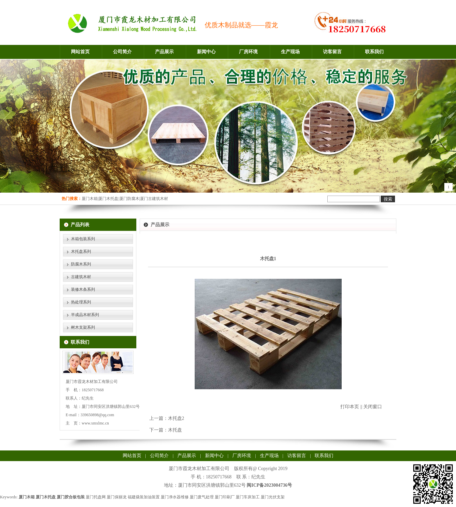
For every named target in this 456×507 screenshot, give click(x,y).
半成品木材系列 (85, 314)
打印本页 (349, 406)
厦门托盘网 (96, 497)
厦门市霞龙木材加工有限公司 (199, 468)
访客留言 (332, 51)
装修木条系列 (83, 289)
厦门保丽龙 (117, 497)
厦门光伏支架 (273, 497)
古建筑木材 (81, 276)
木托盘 (175, 429)
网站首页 (80, 51)
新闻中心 (206, 51)
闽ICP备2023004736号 (269, 485)
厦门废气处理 (202, 497)
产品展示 (164, 51)
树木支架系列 (83, 327)
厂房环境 (248, 51)
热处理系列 (81, 302)
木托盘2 (176, 418)
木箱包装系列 (83, 239)
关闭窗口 (372, 406)
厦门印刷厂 (225, 497)
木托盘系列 (81, 251)
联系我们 (374, 51)
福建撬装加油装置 (144, 497)
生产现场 (290, 51)
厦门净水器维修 (175, 497)
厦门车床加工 (248, 497)
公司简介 (122, 51)
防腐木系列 (81, 264)
